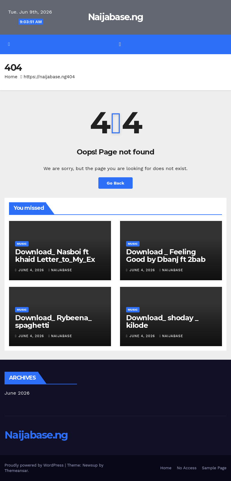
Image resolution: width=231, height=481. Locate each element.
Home (11, 76)
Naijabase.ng (115, 17)
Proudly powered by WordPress (35, 465)
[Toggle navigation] (120, 44)
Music (22, 243)
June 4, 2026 (32, 270)
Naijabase (60, 270)
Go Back (115, 183)
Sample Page (214, 468)
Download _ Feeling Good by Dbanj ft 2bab (165, 255)
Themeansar (16, 470)
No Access (186, 468)
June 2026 (17, 393)
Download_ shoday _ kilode (162, 321)
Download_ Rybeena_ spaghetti (53, 321)
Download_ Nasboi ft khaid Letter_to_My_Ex (55, 255)
